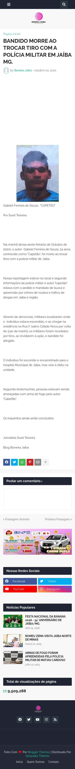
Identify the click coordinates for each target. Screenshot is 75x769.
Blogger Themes (39, 752)
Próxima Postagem (57, 519)
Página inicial (11, 34)
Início (19, 761)
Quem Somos (35, 761)
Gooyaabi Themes (37, 755)
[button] (9, 4)
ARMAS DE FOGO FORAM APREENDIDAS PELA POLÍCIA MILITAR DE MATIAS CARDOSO (45, 656)
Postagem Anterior (17, 519)
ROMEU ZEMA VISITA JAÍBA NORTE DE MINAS (48, 637)
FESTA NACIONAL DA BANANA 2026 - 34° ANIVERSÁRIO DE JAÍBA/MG (45, 620)
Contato (53, 761)
